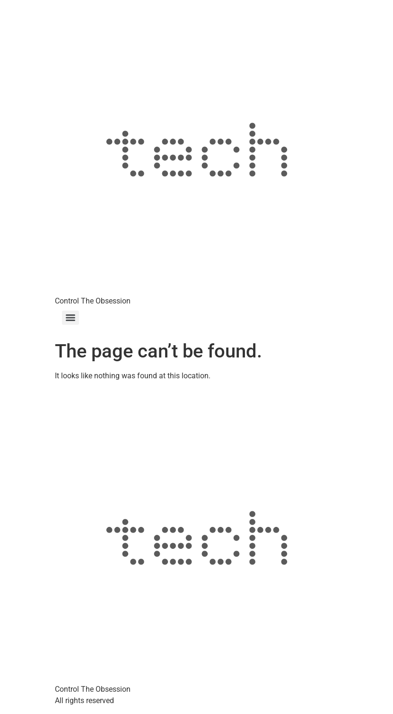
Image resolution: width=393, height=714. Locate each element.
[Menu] (70, 318)
